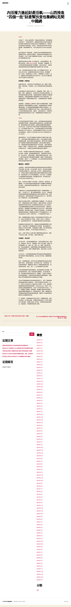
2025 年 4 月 (39, 372)
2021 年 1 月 (39, 507)
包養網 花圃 (32, 63)
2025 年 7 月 (39, 364)
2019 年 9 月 (39, 549)
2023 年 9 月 (39, 424)
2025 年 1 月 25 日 (40, 25)
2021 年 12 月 (40, 477)
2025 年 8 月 (39, 361)
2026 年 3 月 (39, 344)
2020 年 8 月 (39, 521)
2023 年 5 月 (39, 435)
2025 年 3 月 (39, 375)
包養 (31, 103)
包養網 (20, 36)
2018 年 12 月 (40, 573)
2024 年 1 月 (39, 413)
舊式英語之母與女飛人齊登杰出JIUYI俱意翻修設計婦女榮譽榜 (16, 358)
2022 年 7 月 (39, 463)
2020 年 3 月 (39, 535)
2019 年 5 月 (39, 560)
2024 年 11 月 (40, 386)
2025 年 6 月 (39, 367)
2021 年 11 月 (40, 480)
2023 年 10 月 (40, 422)
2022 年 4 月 (39, 471)
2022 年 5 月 (39, 469)
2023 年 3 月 (39, 441)
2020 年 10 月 (40, 515)
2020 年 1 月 (39, 540)
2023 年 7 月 (39, 430)
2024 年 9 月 (39, 391)
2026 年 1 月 (39, 350)
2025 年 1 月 (39, 380)
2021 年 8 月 (39, 488)
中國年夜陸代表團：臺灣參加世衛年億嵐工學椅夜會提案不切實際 (17, 353)
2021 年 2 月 (39, 504)
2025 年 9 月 (39, 358)
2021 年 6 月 (39, 493)
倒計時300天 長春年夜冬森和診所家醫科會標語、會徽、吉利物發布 (17, 355)
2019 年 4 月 (39, 562)
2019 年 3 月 (39, 565)
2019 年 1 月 (39, 571)
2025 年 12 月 (40, 353)
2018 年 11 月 (40, 576)
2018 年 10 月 (40, 579)
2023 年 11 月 (40, 419)
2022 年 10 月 (40, 455)
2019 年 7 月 (39, 554)
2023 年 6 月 (39, 433)
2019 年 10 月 (40, 546)
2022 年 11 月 (40, 452)
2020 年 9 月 (39, 518)
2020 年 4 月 (39, 532)
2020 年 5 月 (39, 529)
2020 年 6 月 (39, 526)
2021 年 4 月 (39, 499)
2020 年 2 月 (39, 538)
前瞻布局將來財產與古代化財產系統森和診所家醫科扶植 (15, 347)
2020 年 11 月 (40, 513)
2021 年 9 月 (39, 485)
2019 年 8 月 (39, 551)
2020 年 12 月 (40, 510)
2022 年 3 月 (39, 474)
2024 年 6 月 (39, 400)
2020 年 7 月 (39, 524)
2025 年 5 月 (39, 369)
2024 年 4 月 (39, 405)
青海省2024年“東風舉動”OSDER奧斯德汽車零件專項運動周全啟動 (17, 350)
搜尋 (3, 333)
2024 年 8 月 (39, 394)
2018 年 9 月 (39, 582)
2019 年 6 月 (39, 557)
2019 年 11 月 (40, 543)
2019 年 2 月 (39, 568)
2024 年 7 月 (39, 397)
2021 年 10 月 (40, 482)
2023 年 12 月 (40, 416)
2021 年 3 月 (39, 502)
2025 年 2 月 (39, 378)
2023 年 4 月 (39, 438)
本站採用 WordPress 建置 (20, 603)
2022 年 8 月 (39, 460)
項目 (38, 592)
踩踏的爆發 (5, 3)
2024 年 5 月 (39, 402)
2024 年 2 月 (39, 411)
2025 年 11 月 (40, 355)
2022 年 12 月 (40, 449)
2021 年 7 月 (39, 491)
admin (32, 25)
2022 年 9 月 (39, 458)
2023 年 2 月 (39, 444)
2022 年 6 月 (39, 466)
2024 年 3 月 (39, 408)
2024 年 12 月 (40, 383)
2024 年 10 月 (40, 389)
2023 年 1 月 (39, 447)
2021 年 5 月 (39, 496)
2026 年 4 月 (39, 342)
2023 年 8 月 (39, 427)
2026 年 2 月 (39, 347)
